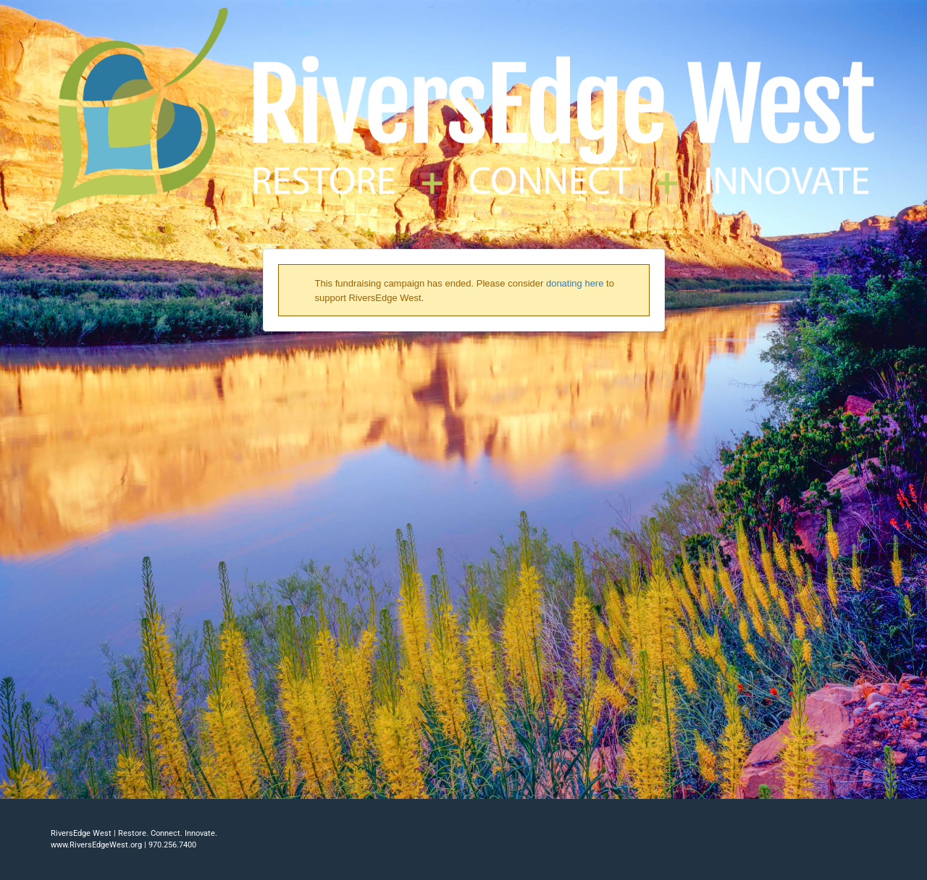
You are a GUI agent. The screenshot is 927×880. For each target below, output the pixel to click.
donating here (575, 283)
